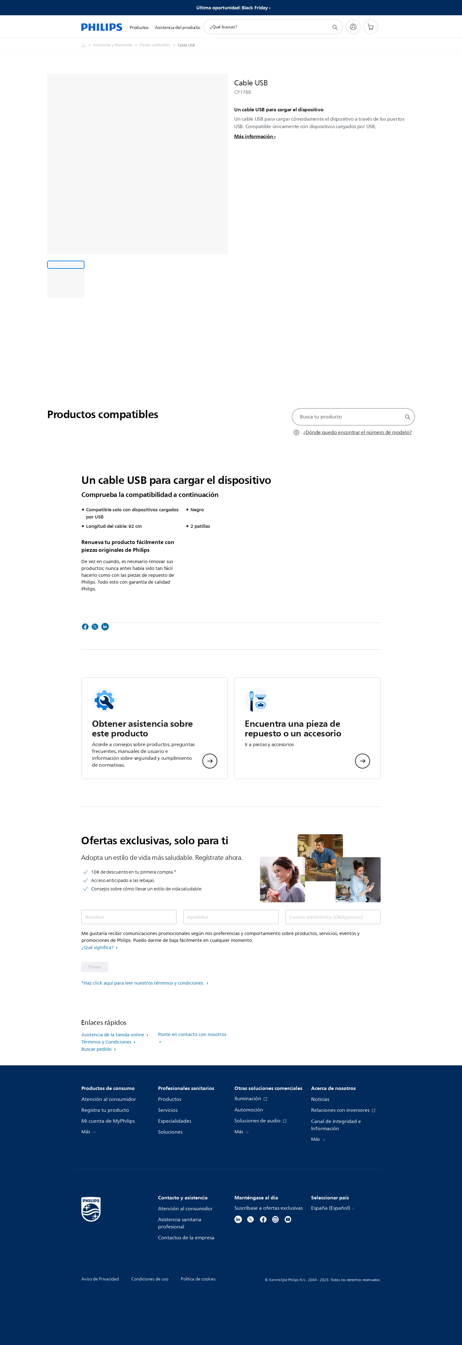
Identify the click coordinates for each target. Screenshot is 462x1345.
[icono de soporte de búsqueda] (335, 27)
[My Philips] (353, 26)
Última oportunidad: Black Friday (232, 8)
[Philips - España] (87, 45)
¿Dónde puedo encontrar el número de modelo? (357, 432)
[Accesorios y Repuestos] (116, 45)
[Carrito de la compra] (370, 26)
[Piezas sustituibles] (159, 45)
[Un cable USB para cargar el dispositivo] (65, 279)
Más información (253, 136)
